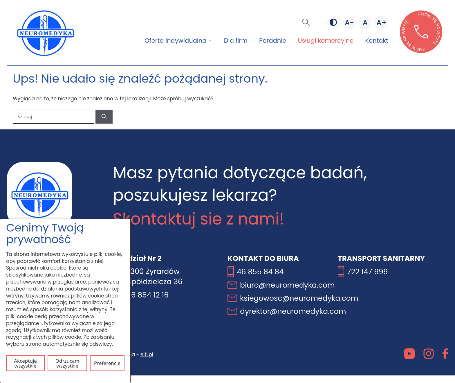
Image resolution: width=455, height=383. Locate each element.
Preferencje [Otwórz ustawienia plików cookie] (107, 363)
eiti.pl (146, 354)
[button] (306, 22)
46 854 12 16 (148, 295)
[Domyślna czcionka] (365, 22)
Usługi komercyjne (325, 40)
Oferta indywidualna (181, 40)
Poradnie (272, 40)
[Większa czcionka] (381, 22)
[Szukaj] (104, 117)
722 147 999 (367, 272)
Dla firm (236, 40)
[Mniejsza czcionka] (349, 22)
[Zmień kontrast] (333, 22)
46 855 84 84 (260, 272)
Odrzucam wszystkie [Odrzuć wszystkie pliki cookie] (67, 363)
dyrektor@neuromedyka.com (293, 311)
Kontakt (376, 40)
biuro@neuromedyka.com (287, 285)
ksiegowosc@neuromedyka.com (299, 298)
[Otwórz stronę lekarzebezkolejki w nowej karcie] (421, 51)
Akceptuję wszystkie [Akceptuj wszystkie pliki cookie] (25, 363)
